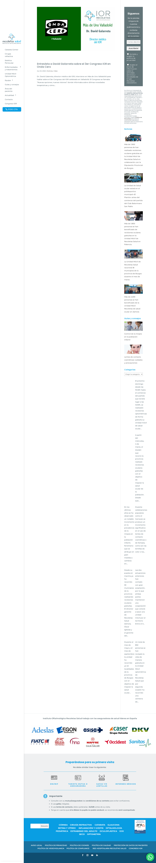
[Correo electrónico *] (133, 42)
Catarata (100, 825)
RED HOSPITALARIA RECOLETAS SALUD (109, 848)
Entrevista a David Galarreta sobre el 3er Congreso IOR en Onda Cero (74, 65)
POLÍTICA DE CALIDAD (101, 845)
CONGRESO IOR (135, 848)
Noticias (50, 71)
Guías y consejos (12, 84)
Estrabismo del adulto (83, 831)
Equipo (8, 80)
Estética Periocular (9, 61)
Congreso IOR (11, 104)
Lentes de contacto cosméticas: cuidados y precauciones (133, 360)
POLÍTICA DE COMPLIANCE (78, 848)
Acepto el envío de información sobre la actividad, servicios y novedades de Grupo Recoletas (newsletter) (132, 74)
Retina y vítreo (67, 828)
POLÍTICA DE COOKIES (79, 845)
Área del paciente (8, 90)
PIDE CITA (13, 109)
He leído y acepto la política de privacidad (132, 57)
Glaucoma (113, 825)
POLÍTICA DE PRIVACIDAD (56, 845)
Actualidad (9, 95)
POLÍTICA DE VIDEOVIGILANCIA (51, 848)
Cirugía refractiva (9, 55)
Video (55, 71)
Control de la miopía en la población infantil (133, 337)
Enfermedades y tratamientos (11, 68)
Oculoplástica (108, 831)
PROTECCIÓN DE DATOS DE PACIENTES (131, 845)
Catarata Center (11, 50)
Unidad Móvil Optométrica (10, 75)
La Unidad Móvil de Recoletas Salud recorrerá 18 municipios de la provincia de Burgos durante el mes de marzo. (133, 271)
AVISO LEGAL (36, 845)
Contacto (9, 99)
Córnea (63, 825)
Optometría (94, 834)
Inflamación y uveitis (91, 828)
